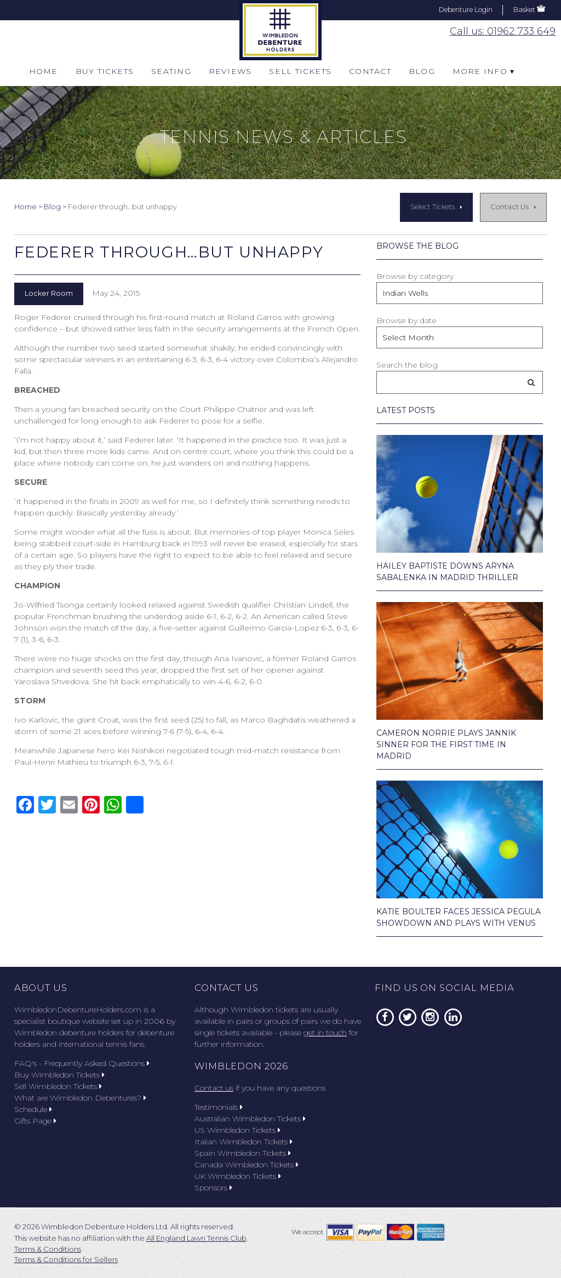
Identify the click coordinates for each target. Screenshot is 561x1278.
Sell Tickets (300, 71)
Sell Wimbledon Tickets (58, 1086)
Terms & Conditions (47, 1249)
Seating (171, 71)
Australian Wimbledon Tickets (250, 1119)
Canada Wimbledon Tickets (246, 1165)
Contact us (213, 1088)
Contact (370, 71)
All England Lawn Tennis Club (196, 1238)
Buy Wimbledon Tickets (59, 1075)
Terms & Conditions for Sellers (66, 1259)
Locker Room (49, 293)
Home (43, 71)
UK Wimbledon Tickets (237, 1176)
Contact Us (509, 207)
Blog (422, 71)
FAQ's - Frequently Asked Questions (82, 1063)
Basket (524, 9)
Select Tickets (432, 207)
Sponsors (213, 1188)
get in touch (325, 1033)
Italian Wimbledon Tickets (243, 1142)
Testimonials (218, 1107)
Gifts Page (35, 1121)
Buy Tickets (105, 71)
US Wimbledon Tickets (237, 1130)
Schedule (33, 1109)
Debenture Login (466, 9)
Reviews (230, 71)
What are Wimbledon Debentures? (80, 1098)
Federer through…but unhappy (169, 252)
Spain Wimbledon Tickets (242, 1153)
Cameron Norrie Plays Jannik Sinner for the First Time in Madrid (446, 744)
